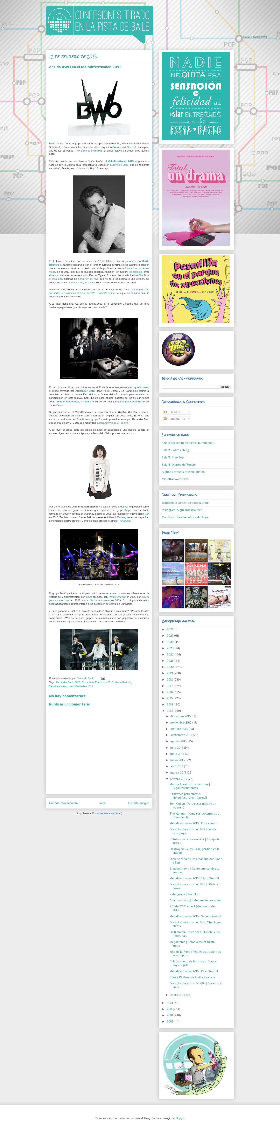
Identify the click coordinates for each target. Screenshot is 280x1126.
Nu (147, 513)
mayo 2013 (178, 760)
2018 (170, 679)
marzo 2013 (178, 772)
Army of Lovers (139, 387)
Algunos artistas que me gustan (183, 472)
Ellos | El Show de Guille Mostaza (192, 977)
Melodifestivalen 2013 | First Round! (194, 971)
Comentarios (174, 419)
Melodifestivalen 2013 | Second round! (195, 916)
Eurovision (88, 682)
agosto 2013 (178, 741)
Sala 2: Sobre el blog (175, 450)
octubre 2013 (179, 729)
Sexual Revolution (67, 401)
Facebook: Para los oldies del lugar (185, 517)
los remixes (135, 271)
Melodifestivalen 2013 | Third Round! (194, 878)
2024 (170, 642)
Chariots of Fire (121, 147)
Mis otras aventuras (175, 479)
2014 (170, 704)
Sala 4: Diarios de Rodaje (179, 464)
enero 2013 (178, 995)
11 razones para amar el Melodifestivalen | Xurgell (188, 795)
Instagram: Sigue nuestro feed (182, 510)
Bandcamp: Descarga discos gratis (185, 503)
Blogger (179, 1118)
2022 (170, 654)
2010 (170, 1015)
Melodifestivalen (58, 686)
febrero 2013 (179, 779)
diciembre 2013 (181, 716)
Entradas (172, 412)
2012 (170, 1003)
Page (127, 510)
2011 (170, 1009)
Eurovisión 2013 (119, 164)
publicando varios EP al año (112, 422)
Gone (89, 596)
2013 (170, 710)
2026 (170, 629)
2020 (170, 667)
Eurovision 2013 (104, 682)
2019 (170, 673)
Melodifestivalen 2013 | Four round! (193, 823)
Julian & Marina (115, 517)
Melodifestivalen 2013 (121, 161)
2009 (170, 1021)
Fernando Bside (85, 678)
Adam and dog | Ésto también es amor (195, 900)
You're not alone (99, 600)
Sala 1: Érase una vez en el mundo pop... (188, 443)
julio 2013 (177, 747)
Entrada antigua (138, 803)
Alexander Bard (85, 390)
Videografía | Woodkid (184, 894)
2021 (170, 660)
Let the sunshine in (132, 401)
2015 (170, 698)
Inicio (102, 803)
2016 (170, 692)
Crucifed (86, 401)
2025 (170, 635)
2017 (170, 686)
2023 (170, 648)
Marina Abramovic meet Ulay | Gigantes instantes (190, 786)
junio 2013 (177, 754)
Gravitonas (83, 419)
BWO (52, 143)
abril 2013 (177, 766)
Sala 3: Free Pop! (173, 457)
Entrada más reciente (63, 803)
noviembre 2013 (181, 722)
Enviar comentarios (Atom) (107, 813)
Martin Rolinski (123, 682)
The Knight (124, 520)
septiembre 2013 (181, 735)
